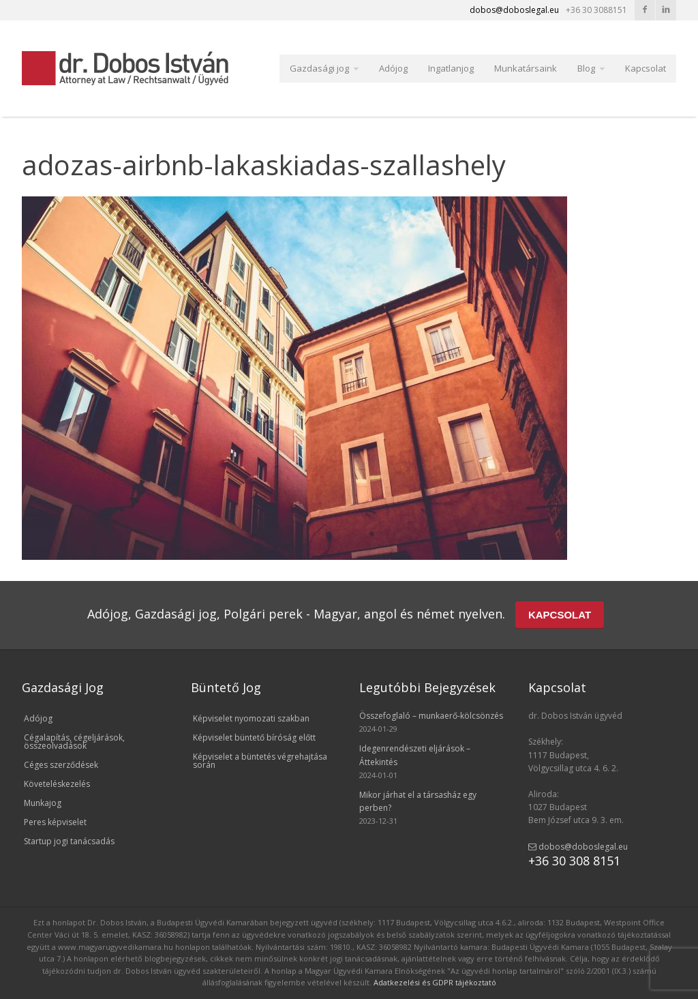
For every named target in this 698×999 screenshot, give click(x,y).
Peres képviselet (55, 822)
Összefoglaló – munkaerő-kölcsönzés (431, 715)
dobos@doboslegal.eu (578, 846)
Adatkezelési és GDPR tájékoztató (435, 982)
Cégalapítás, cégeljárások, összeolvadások (74, 741)
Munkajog (42, 803)
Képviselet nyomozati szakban (251, 718)
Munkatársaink (525, 68)
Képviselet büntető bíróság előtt (254, 737)
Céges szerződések (61, 765)
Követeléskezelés (57, 784)
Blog (586, 68)
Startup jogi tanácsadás (69, 841)
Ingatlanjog (451, 68)
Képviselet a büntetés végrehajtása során (260, 761)
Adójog (393, 68)
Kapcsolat (645, 68)
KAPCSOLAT (559, 615)
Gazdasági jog (319, 68)
